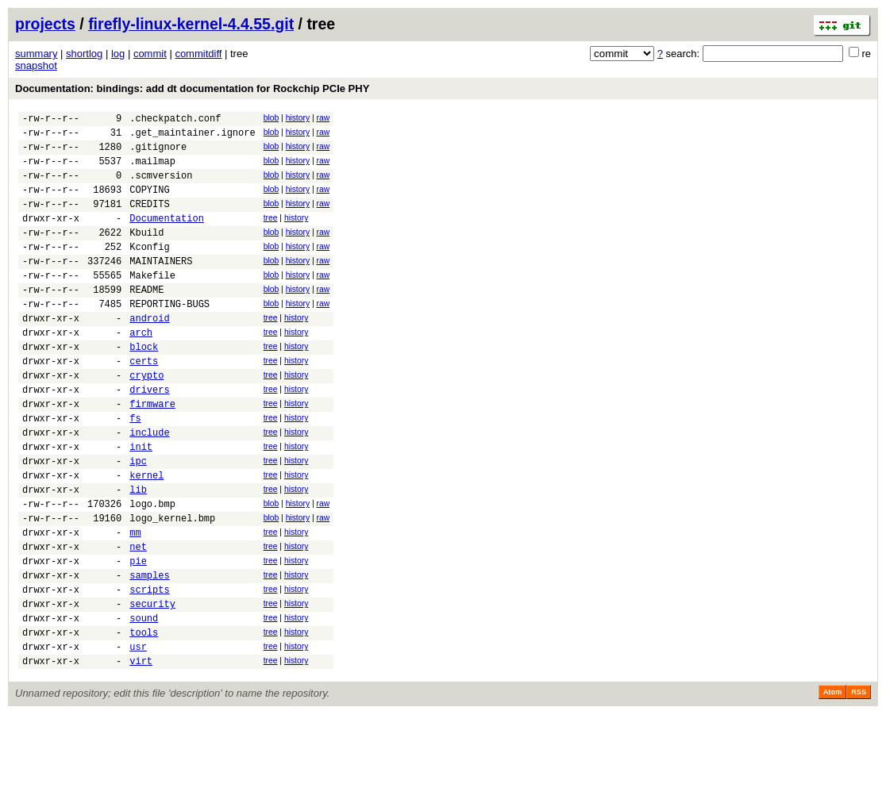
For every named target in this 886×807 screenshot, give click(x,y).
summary (36, 54)
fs (135, 470)
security (152, 687)
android (149, 353)
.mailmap (152, 170)
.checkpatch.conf (175, 120)
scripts (149, 670)
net (138, 620)
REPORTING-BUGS (169, 337)
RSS (858, 785)
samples (149, 653)
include (149, 487)
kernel (146, 537)
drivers (149, 437)
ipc (138, 520)
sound (143, 703)
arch (140, 370)
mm (135, 603)
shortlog (84, 54)
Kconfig (149, 270)
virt (140, 753)
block (143, 387)
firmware (152, 453)
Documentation (166, 237)
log (118, 54)
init (140, 503)
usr (138, 737)
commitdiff (198, 54)
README (146, 320)
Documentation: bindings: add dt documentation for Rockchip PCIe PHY (192, 88)
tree (271, 234)
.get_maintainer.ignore (192, 137)
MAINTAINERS (160, 287)
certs (143, 403)
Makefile (152, 303)
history (298, 117)
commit (150, 54)
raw (322, 117)
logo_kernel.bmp (172, 587)
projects (45, 24)
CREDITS (149, 220)
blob (271, 117)
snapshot (36, 65)
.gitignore (158, 153)
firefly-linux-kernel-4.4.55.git (191, 24)
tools (143, 720)
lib (138, 553)
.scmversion (160, 187)
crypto (146, 420)
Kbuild (146, 253)
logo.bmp (152, 570)
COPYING (149, 203)
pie (138, 637)
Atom (832, 785)
